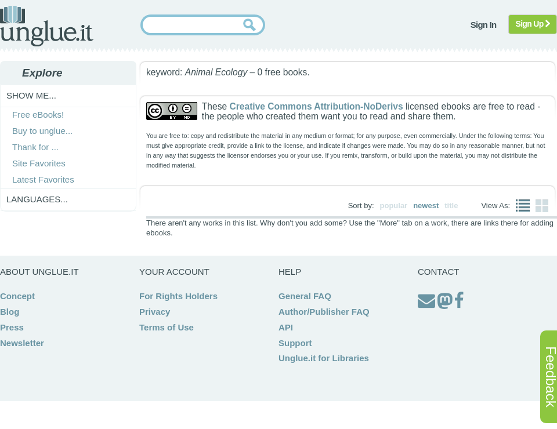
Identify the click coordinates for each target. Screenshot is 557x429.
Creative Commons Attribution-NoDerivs (316, 106)
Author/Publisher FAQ (324, 312)
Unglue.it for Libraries (323, 358)
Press (12, 327)
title (451, 205)
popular (394, 205)
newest (426, 205)
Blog (9, 312)
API (285, 327)
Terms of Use (166, 327)
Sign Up (533, 23)
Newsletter (22, 343)
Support (295, 343)
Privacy (154, 312)
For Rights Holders (178, 296)
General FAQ (304, 296)
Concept (17, 296)
